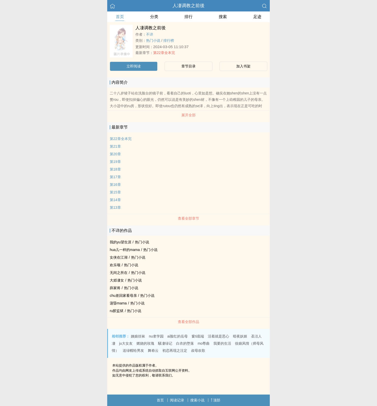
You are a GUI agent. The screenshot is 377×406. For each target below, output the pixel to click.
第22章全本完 (164, 53)
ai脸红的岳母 (177, 336)
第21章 (115, 146)
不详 (149, 34)
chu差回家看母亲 (123, 295)
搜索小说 (197, 400)
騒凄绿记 (165, 343)
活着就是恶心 (218, 336)
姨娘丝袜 (138, 336)
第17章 (115, 177)
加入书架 (243, 66)
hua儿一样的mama (125, 250)
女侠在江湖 (119, 257)
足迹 (257, 17)
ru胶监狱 (116, 311)
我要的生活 (222, 343)
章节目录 (188, 66)
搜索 (223, 17)
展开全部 (188, 115)
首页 (120, 17)
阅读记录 (177, 400)
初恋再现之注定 (174, 350)
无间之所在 (119, 273)
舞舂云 (153, 350)
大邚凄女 (117, 280)
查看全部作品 (188, 322)
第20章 (115, 154)
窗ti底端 (198, 336)
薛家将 (115, 288)
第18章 (115, 169)
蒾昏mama (118, 303)
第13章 (115, 207)
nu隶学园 (156, 336)
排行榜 (168, 40)
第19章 (115, 162)
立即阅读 (134, 66)
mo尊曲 (204, 343)
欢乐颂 (115, 265)
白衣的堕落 (185, 343)
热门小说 (153, 40)
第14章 (115, 200)
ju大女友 (126, 343)
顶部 (215, 400)
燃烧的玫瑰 (145, 343)
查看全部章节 (188, 218)
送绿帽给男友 (133, 350)
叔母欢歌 (198, 350)
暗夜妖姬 (240, 336)
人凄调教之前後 (188, 5)
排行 (188, 17)
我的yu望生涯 (120, 242)
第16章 (115, 185)
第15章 (115, 192)
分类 (154, 17)
